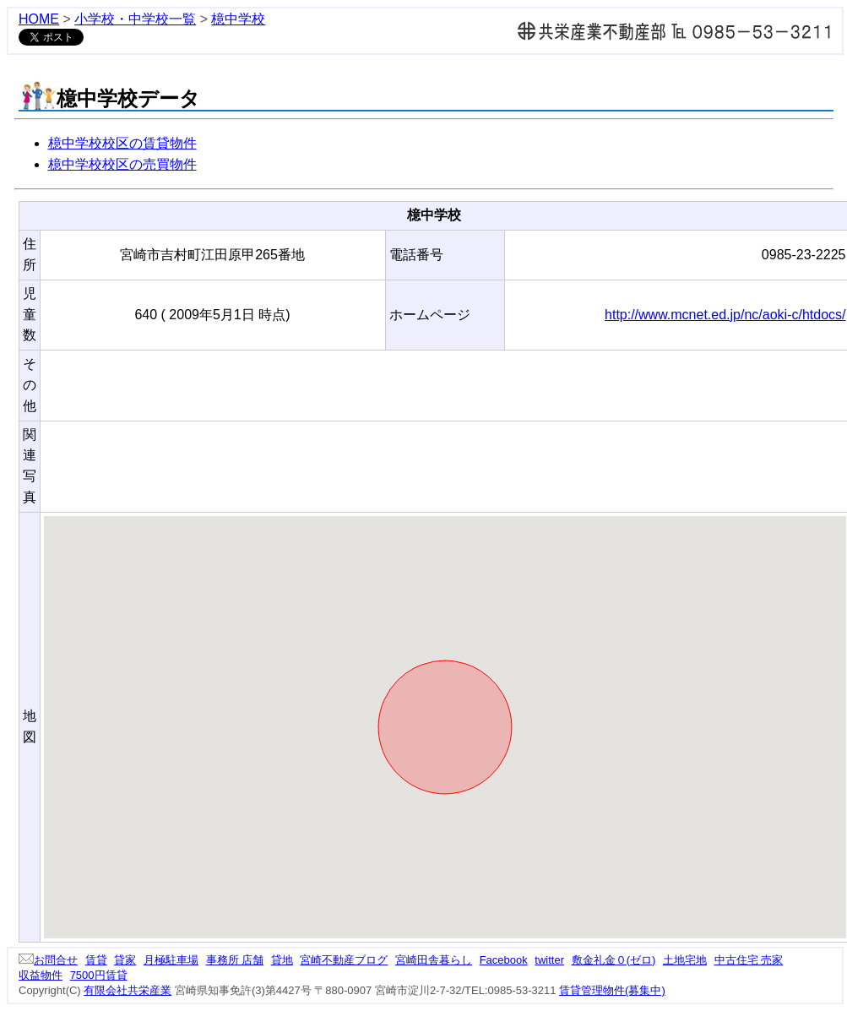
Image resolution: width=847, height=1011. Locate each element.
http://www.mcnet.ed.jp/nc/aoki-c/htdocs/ (725, 314)
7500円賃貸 (99, 975)
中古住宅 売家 (749, 960)
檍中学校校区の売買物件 (122, 164)
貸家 (125, 960)
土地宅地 (685, 960)
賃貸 (96, 960)
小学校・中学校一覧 (135, 19)
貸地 (282, 960)
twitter (549, 960)
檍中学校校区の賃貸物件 (122, 143)
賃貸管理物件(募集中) (612, 990)
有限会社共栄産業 (127, 990)
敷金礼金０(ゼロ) (614, 960)
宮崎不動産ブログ (344, 960)
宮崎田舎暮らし (433, 960)
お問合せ (48, 960)
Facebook (504, 960)
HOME (39, 19)
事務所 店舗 (235, 960)
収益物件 (40, 975)
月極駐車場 (171, 960)
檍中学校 (238, 19)
